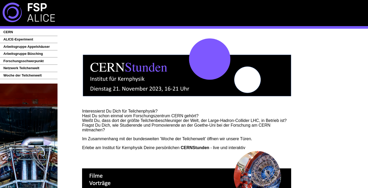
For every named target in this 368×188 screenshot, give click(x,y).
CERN (8, 32)
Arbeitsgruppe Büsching (23, 54)
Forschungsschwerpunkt (23, 61)
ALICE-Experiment (18, 39)
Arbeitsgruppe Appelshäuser (26, 47)
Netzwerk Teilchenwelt (21, 68)
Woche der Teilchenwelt (22, 75)
